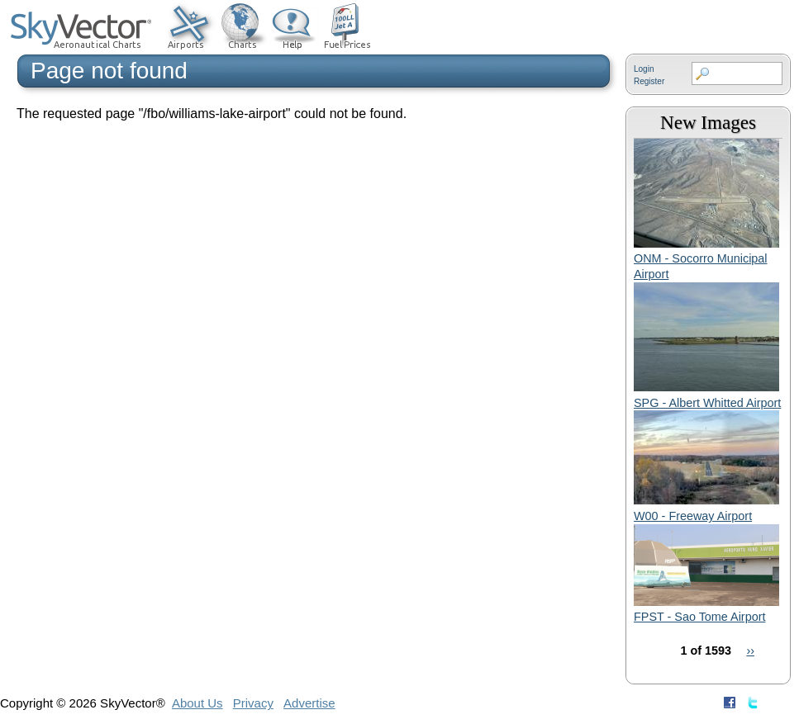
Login (644, 68)
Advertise (309, 703)
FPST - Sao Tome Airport (699, 616)
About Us (197, 703)
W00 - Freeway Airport (693, 516)
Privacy (253, 703)
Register (649, 81)
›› (750, 650)
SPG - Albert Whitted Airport (707, 402)
